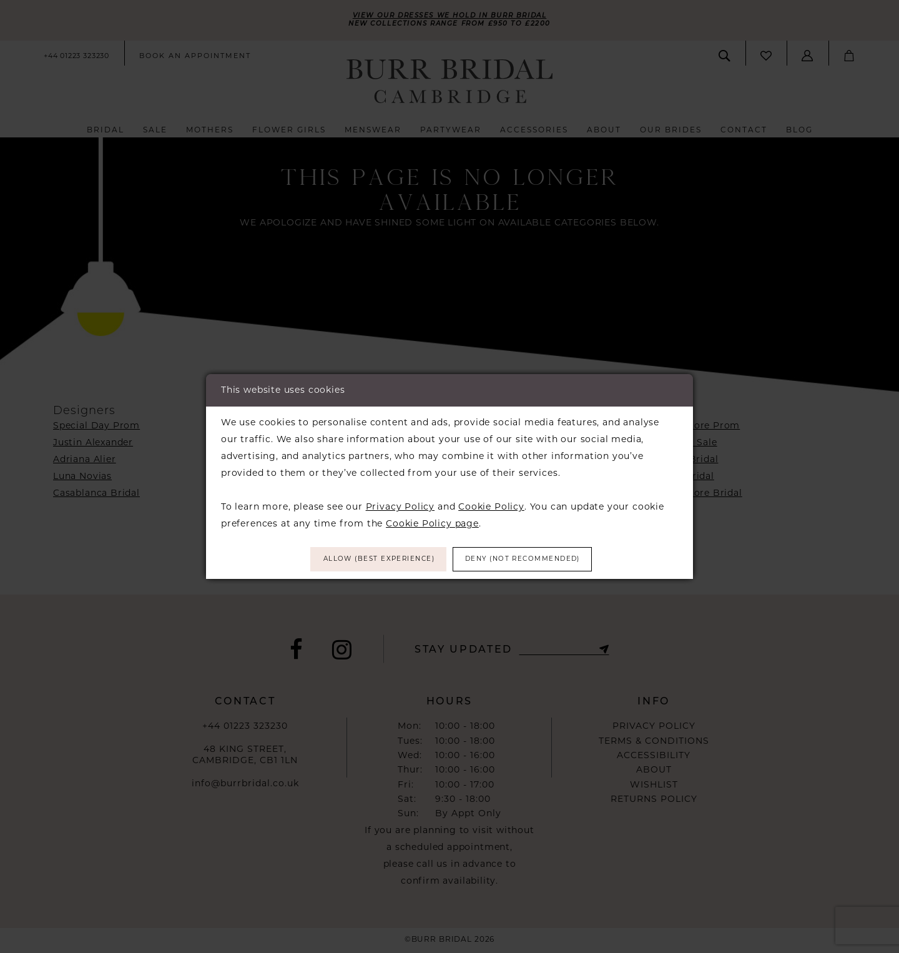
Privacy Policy (400, 504)
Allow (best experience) (366, 559)
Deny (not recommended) (535, 559)
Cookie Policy (491, 504)
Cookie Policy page (432, 521)
